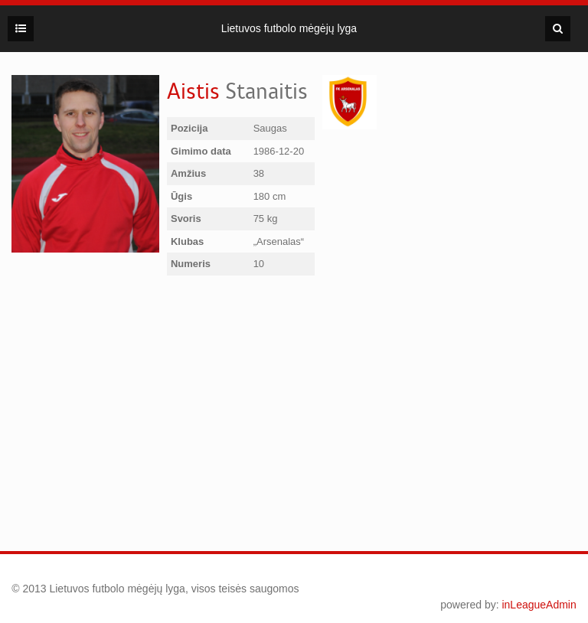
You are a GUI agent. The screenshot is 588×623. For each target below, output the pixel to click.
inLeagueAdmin (538, 605)
